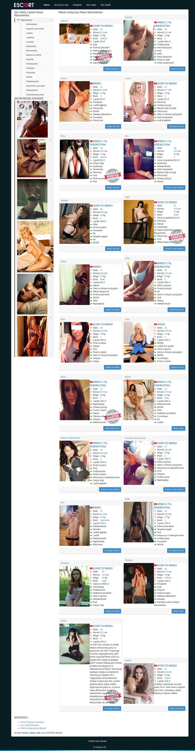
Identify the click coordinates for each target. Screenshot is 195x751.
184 (102, 151)
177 (166, 90)
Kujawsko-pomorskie (35, 29)
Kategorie (77, 5)
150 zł (177, 218)
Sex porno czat (61, 5)
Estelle (128, 660)
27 (101, 270)
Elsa (63, 319)
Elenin (128, 377)
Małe (102, 279)
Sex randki (106, 5)
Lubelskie (30, 37)
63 (101, 215)
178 (166, 273)
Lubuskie (30, 42)
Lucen (128, 78)
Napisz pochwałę (112, 310)
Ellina (63, 261)
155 (102, 331)
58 (101, 334)
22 (165, 446)
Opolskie (30, 59)
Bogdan (64, 200)
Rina (63, 136)
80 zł (102, 99)
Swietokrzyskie (32, 81)
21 (101, 87)
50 (165, 276)
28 (101, 209)
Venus (64, 78)
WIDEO (97, 83)
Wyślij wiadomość (112, 69)
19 (165, 270)
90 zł (102, 41)
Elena (63, 621)
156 (166, 32)
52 (101, 93)
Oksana (128, 560)
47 (165, 334)
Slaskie (29, 77)
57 (101, 276)
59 (101, 154)
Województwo (24, 20)
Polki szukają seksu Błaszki (33, 728)
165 (175, 151)
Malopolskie (31, 46)
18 (101, 148)
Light (127, 197)
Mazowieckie (31, 51)
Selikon (103, 38)
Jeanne (64, 21)
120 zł (167, 581)
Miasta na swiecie (33, 55)
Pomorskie (30, 73)
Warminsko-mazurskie (35, 86)
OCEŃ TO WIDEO (103, 26)
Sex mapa (91, 5)
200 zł (177, 160)
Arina (127, 258)
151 (103, 575)
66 (101, 35)
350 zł (167, 282)
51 (101, 517)
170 (102, 90)
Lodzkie (29, 33)
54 (165, 93)
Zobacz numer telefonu (174, 187)
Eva (127, 136)
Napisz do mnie (177, 69)
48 (165, 35)
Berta (63, 377)
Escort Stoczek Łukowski (32, 722)
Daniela (128, 17)
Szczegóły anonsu (176, 126)
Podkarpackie (32, 64)
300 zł (167, 340)
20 (165, 29)
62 (165, 395)
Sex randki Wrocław (29, 725)
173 (166, 571)
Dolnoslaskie (31, 24)
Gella (127, 499)
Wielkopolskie (32, 90)
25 (165, 328)
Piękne (103, 157)
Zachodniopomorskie (35, 95)
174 (102, 32)
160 (102, 392)
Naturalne (104, 520)
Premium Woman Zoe (135, 438)
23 (101, 29)
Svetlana (65, 563)
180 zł (103, 523)
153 (166, 672)
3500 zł (105, 584)
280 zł (167, 41)
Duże (176, 215)
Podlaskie (30, 68)
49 (165, 452)
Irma (127, 319)
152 (102, 632)
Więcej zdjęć (178, 428)
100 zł (103, 462)
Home (47, 5)
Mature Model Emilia (70, 438)
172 (166, 392)
